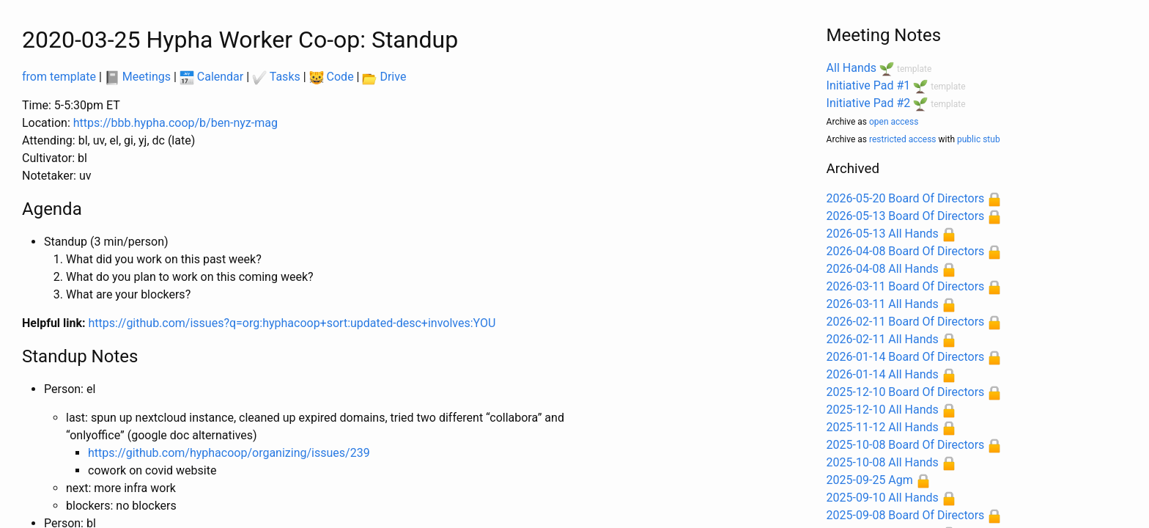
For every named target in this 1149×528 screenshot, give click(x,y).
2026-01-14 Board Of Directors (906, 357)
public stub (978, 139)
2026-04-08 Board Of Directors (906, 251)
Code (331, 77)
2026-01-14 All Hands (883, 374)
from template (59, 77)
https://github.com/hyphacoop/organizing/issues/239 (229, 453)
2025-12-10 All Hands (883, 410)
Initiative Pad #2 (869, 103)
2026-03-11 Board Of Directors (906, 286)
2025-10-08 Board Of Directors (906, 445)
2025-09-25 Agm (870, 480)
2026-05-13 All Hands (883, 234)
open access (893, 122)
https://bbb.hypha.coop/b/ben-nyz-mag (175, 123)
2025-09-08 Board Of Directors (906, 515)
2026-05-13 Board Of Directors (906, 216)
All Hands (851, 68)
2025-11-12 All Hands (883, 427)
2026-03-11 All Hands (883, 304)
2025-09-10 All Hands (883, 498)
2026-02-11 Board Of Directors (906, 322)
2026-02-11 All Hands (883, 339)
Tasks (276, 77)
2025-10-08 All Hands (883, 462)
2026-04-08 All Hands (883, 269)
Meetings (138, 77)
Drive (384, 77)
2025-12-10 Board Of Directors (906, 392)
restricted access (902, 139)
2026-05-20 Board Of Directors (906, 198)
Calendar (211, 77)
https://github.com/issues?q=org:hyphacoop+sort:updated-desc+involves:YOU (292, 323)
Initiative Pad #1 (869, 85)
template (914, 69)
